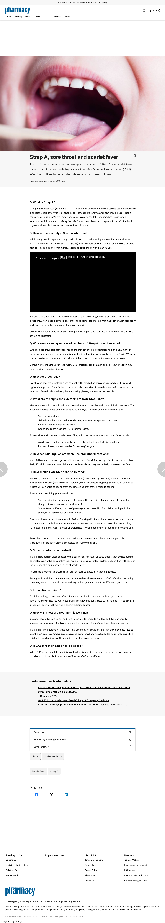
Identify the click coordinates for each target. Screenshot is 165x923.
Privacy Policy (91, 865)
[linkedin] (66, 795)
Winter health (12, 875)
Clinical (35, 756)
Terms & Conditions (94, 859)
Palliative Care (12, 870)
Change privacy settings (11, 921)
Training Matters (131, 859)
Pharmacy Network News (136, 875)
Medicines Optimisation (17, 865)
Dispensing (11, 859)
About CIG (90, 875)
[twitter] (52, 795)
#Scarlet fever (38, 771)
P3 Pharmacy (130, 870)
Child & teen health (53, 756)
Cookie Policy (91, 870)
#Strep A (54, 771)
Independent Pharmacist (129, 909)
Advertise (89, 880)
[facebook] (37, 795)
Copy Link (83, 732)
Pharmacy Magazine (75, 909)
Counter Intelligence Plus (135, 880)
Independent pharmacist (135, 865)
